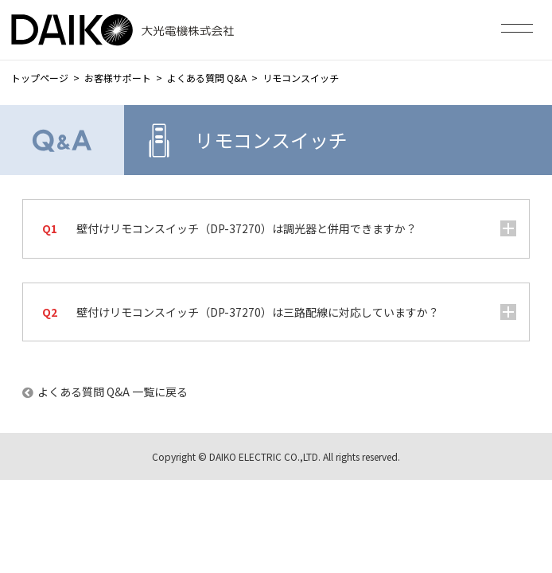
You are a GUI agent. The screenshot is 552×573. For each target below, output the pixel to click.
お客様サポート (117, 77)
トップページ (39, 77)
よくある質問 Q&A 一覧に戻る (112, 392)
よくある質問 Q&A (207, 77)
